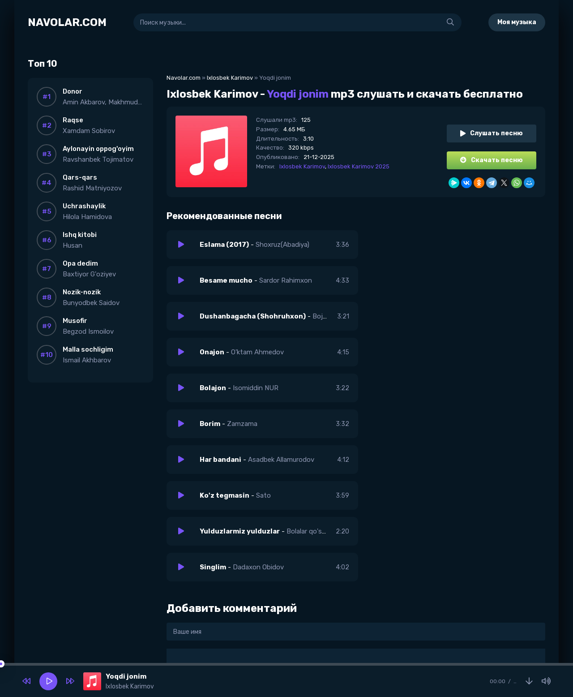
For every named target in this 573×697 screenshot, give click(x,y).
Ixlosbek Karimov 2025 (358, 166)
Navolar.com (184, 77)
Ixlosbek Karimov (230, 77)
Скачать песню (491, 160)
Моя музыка (516, 22)
